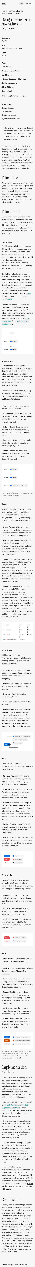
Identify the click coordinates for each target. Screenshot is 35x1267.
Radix (15, 1246)
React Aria (23, 1246)
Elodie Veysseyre (9, 83)
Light (21, 3)
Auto (26, 3)
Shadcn (8, 1246)
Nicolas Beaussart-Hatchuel (14, 79)
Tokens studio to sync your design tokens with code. (17, 1186)
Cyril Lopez (7, 75)
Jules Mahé (7, 91)
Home (4, 3)
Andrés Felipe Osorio (11, 71)
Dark (30, 3)
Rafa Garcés (7, 67)
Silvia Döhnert (8, 87)
